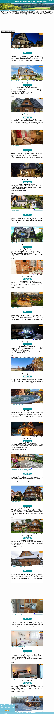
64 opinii (32, 185)
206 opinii (31, 622)
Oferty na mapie (8, 10)
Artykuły (33, 10)
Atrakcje (28, 10)
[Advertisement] (27, 22)
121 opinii (31, 347)
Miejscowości (13, 10)
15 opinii (30, 250)
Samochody (22, 10)
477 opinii (34, 477)
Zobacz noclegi (27, 54)
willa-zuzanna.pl (51, 0)
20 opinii (32, 412)
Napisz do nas (36, 712)
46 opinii (31, 56)
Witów (41, 66)
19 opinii (32, 574)
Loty (18, 10)
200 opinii (31, 509)
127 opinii (30, 315)
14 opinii (30, 218)
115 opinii (33, 88)
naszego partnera (21, 62)
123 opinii (30, 153)
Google (2, 705)
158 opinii (32, 654)
